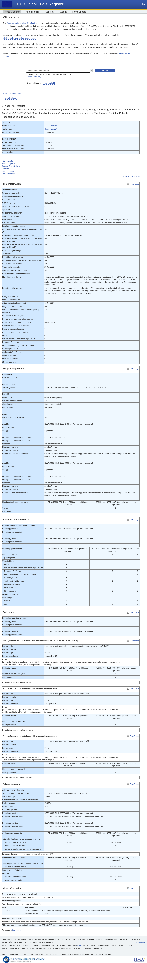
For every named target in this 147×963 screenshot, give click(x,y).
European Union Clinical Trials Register (22, 23)
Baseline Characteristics (11, 166)
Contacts (50, 11)
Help (143, 4)
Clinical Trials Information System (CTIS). (19, 38)
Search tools (48, 83)
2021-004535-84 (51, 126)
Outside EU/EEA (51, 129)
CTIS (79, 945)
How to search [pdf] (34, 77)
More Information (8, 174)
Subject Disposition (9, 164)
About (63, 11)
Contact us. (16, 930)
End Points (6, 169)
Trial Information (8, 161)
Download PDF (11, 98)
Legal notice (140, 942)
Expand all (135, 176)
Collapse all (125, 176)
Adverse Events (8, 171)
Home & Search (12, 11)
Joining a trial (33, 11)
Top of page (134, 184)
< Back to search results (12, 93)
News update (79, 11)
